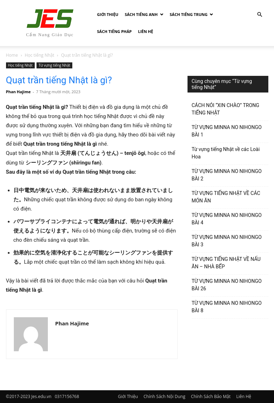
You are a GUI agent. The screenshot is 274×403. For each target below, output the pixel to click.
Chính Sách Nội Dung (164, 396)
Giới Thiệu (107, 14)
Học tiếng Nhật (39, 55)
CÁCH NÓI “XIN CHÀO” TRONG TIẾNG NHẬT (225, 109)
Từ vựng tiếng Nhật (54, 65)
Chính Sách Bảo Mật (211, 396)
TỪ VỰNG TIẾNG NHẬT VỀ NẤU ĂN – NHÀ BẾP (226, 262)
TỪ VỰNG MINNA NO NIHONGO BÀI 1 (227, 131)
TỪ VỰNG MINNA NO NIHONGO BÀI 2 (227, 174)
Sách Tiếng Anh (141, 14)
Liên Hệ (145, 31)
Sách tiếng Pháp (114, 31)
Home (12, 55)
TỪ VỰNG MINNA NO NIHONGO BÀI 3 (227, 240)
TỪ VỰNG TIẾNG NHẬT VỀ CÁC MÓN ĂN (226, 196)
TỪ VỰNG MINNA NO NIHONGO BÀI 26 (227, 284)
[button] (259, 14)
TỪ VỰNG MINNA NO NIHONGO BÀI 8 (227, 306)
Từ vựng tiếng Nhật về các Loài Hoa (226, 152)
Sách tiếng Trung (189, 14)
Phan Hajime (18, 91)
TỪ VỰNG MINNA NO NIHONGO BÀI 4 (227, 218)
